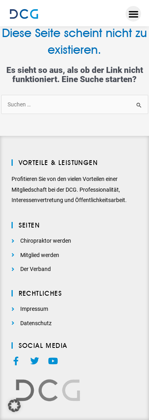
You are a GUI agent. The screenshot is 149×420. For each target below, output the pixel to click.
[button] (133, 14)
